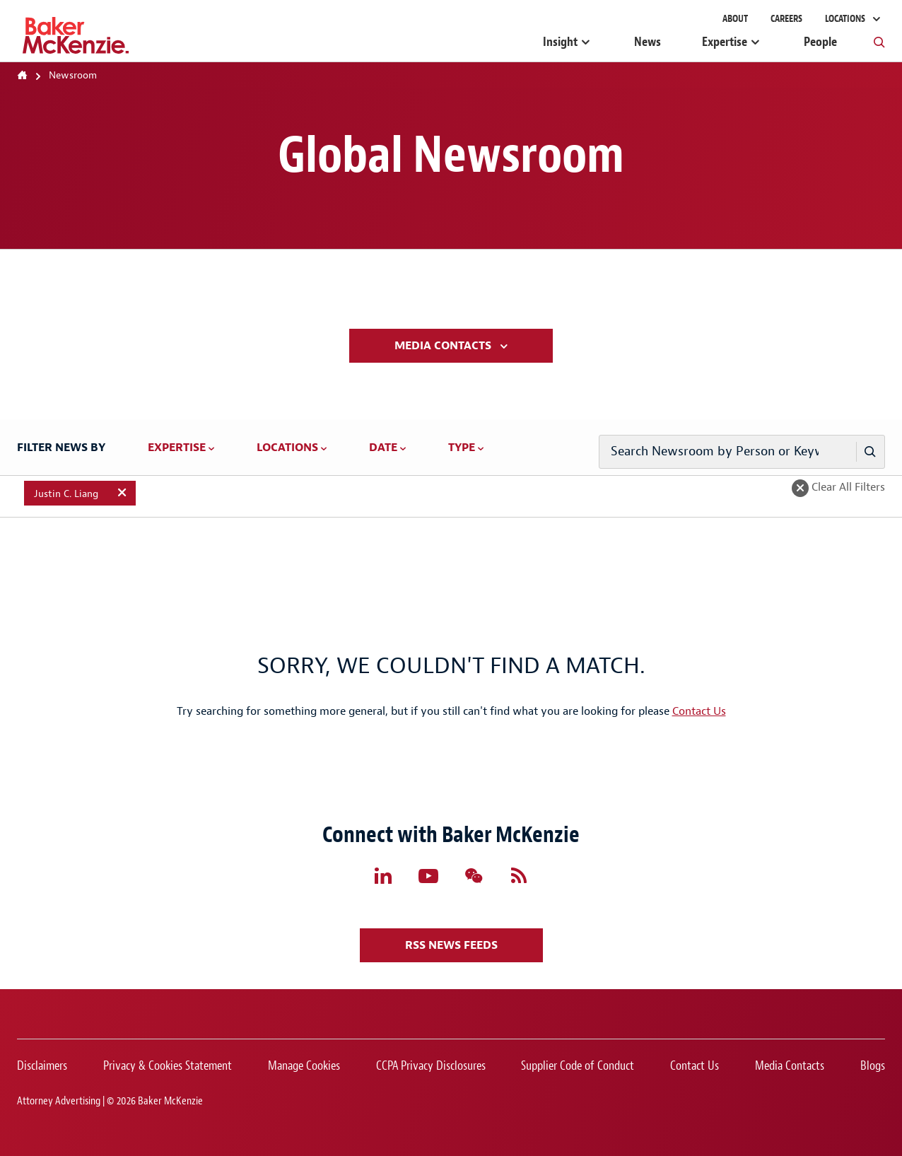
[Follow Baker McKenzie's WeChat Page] (474, 876)
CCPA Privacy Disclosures (431, 1066)
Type (461, 447)
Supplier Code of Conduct (577, 1066)
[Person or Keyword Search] (870, 452)
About (735, 19)
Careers (786, 19)
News (647, 42)
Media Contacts (444, 346)
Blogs (872, 1066)
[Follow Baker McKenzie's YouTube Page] (428, 876)
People (820, 42)
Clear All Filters (847, 487)
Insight (560, 42)
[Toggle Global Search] (879, 41)
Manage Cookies (304, 1066)
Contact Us (699, 711)
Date (383, 447)
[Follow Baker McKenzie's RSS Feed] (519, 876)
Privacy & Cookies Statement (167, 1066)
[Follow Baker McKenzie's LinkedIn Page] (383, 876)
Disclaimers (42, 1066)
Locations (846, 19)
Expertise (724, 42)
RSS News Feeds (451, 945)
